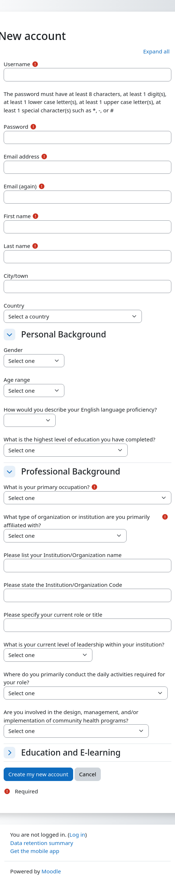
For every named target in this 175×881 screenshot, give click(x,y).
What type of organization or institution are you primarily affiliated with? (77, 521)
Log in (77, 834)
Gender (13, 349)
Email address (21, 156)
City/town (16, 275)
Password (16, 126)
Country (14, 305)
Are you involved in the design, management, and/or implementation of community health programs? (71, 716)
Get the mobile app (34, 850)
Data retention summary (41, 842)
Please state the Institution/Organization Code (63, 584)
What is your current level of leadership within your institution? (84, 644)
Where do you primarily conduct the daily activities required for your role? (84, 678)
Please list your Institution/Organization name (63, 554)
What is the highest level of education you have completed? (79, 439)
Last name (17, 245)
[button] (156, 51)
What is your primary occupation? (47, 486)
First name (17, 216)
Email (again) (20, 186)
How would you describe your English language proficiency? (80, 409)
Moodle (51, 871)
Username (17, 64)
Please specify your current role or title (53, 614)
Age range (17, 379)
